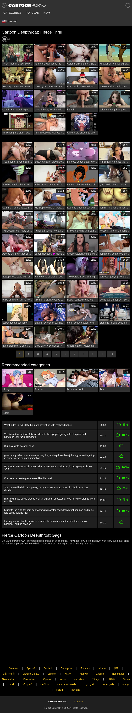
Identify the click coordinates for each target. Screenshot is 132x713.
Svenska (13, 658)
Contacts (79, 696)
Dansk (11, 674)
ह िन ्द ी (9, 663)
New (46, 12)
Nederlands (118, 663)
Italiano (102, 658)
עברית (125, 674)
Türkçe (96, 668)
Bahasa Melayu (31, 663)
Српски (47, 668)
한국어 (68, 663)
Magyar (84, 663)
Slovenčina (29, 668)
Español (51, 663)
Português (108, 674)
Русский (30, 658)
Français (85, 658)
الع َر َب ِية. (89, 674)
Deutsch (48, 658)
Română (75, 679)
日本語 (111, 668)
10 (102, 354)
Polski (59, 679)
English (100, 663)
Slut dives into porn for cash (19, 446)
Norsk (62, 668)
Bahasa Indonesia (66, 674)
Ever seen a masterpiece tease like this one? (28, 478)
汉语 (116, 658)
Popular (32, 12)
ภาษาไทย (79, 668)
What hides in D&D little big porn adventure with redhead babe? (38, 425)
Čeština (44, 674)
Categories (12, 12)
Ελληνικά (27, 674)
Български (66, 658)
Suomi (126, 668)
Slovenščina (8, 668)
